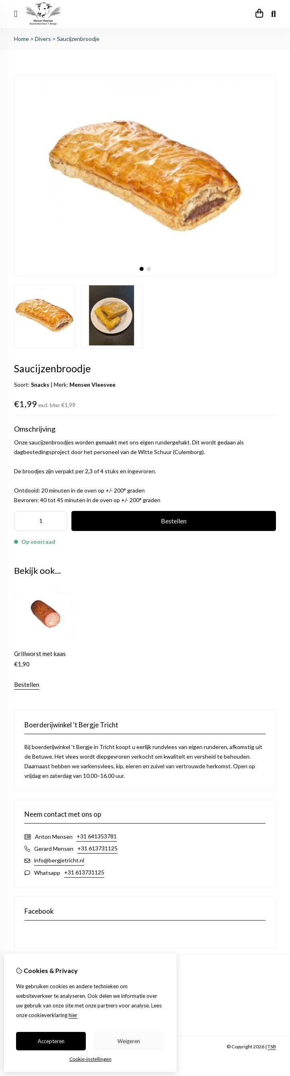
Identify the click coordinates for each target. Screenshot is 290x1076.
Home (21, 38)
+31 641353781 (97, 836)
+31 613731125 (97, 848)
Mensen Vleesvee (92, 384)
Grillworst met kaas (40, 653)
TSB (272, 1047)
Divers (43, 38)
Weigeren (129, 1041)
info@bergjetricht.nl (59, 860)
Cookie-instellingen (90, 1059)
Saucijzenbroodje (78, 38)
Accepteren (51, 1041)
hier (73, 1015)
